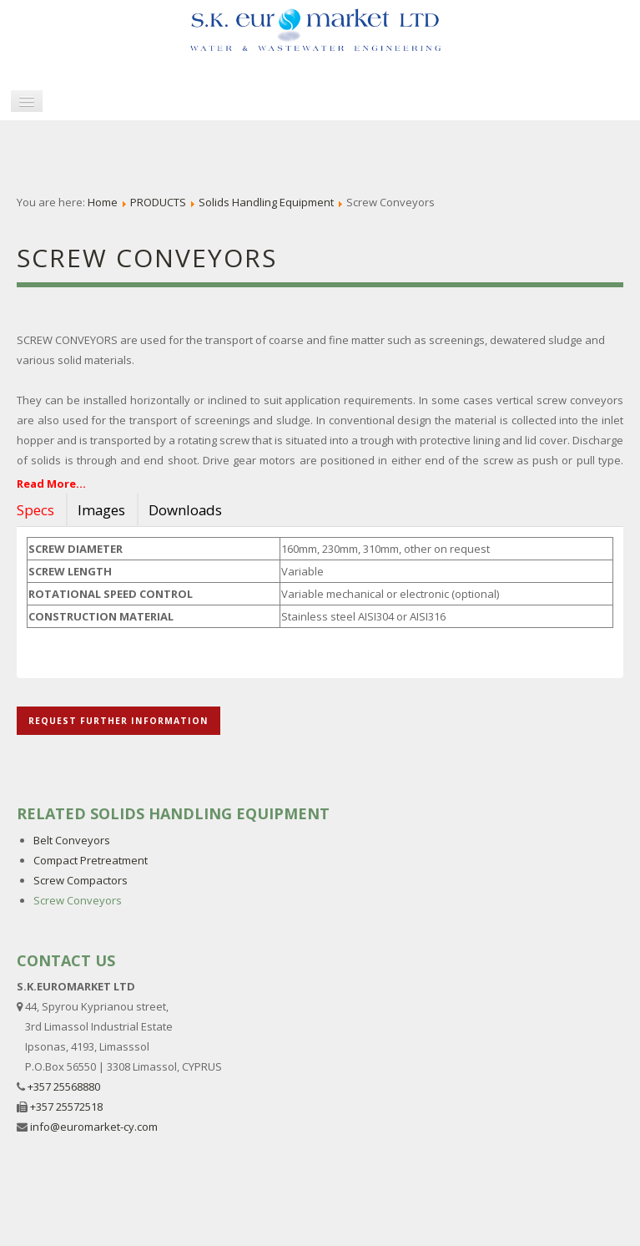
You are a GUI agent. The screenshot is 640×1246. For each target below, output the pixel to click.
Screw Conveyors (77, 900)
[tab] (40, 510)
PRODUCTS (158, 202)
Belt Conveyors (71, 840)
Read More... (51, 483)
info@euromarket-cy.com (94, 1126)
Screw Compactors (80, 880)
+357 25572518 (66, 1106)
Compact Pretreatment (90, 860)
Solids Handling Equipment (266, 202)
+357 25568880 (64, 1086)
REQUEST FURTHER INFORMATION (118, 721)
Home (103, 202)
